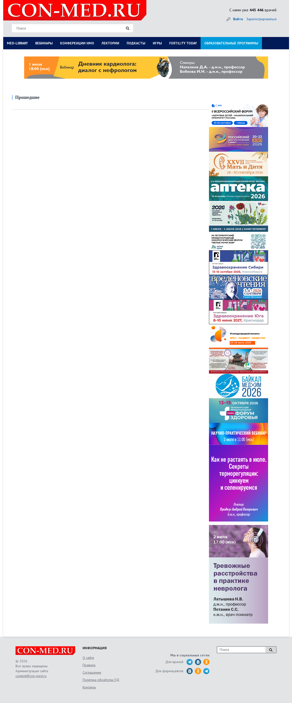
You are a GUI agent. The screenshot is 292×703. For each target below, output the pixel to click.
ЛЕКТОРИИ (110, 43)
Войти (238, 19)
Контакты (89, 687)
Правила (89, 665)
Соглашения (92, 672)
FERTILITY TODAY (183, 43)
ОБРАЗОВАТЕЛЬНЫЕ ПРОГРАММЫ (231, 43)
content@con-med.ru (31, 676)
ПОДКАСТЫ (136, 43)
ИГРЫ (157, 43)
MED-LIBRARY (17, 43)
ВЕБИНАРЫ (44, 43)
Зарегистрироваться (261, 19)
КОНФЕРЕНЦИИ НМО (77, 43)
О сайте (88, 657)
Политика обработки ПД (101, 680)
